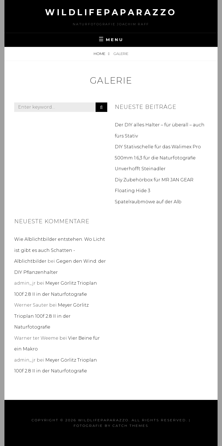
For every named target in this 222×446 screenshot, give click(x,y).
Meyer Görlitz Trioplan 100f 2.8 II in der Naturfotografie (51, 316)
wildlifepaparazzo (111, 12)
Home (100, 53)
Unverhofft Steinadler (140, 168)
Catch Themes (130, 426)
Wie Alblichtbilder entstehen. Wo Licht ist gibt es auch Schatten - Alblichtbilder (59, 250)
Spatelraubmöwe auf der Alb (148, 201)
